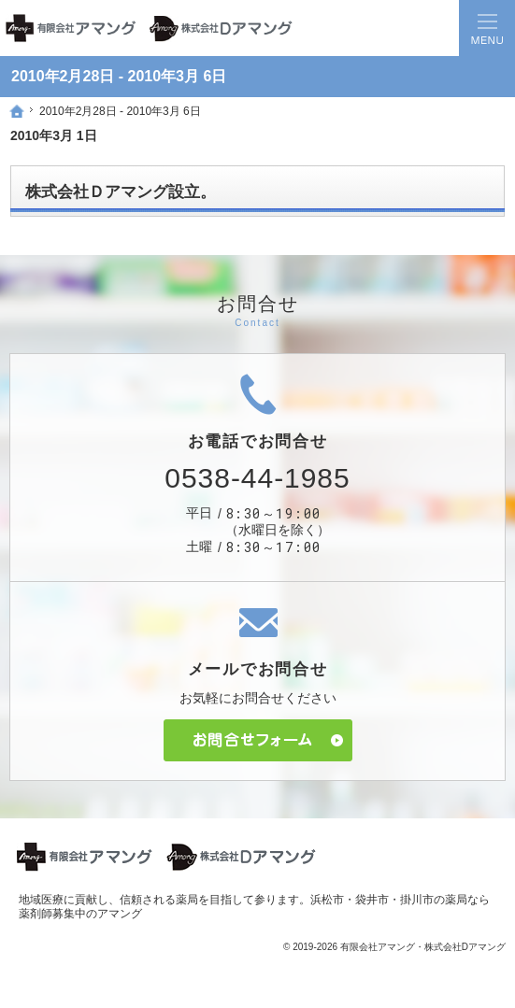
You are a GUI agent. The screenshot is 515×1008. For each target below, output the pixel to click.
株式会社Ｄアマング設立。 (120, 192)
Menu (487, 28)
